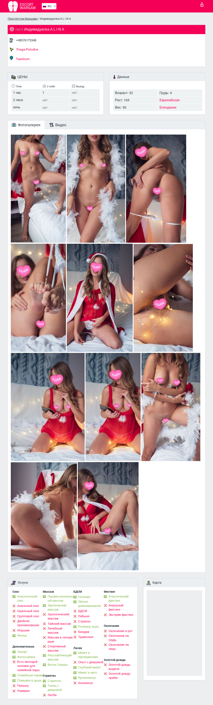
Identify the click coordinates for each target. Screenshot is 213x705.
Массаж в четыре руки (60, 639)
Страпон (84, 621)
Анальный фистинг (116, 607)
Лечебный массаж (55, 630)
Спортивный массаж (57, 648)
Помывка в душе (29, 680)
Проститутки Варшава (22, 18)
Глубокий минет (89, 667)
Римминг (23, 691)
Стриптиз (54, 681)
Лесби (52, 695)
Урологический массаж (58, 616)
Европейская (170, 100)
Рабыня (83, 616)
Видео (58, 125)
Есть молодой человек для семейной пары (28, 666)
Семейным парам (30, 675)
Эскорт (22, 652)
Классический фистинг (119, 598)
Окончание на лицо (119, 647)
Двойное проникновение (28, 623)
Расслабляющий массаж (60, 657)
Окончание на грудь (119, 638)
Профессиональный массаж (60, 598)
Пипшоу (23, 686)
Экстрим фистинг (121, 615)
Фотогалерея (26, 125)
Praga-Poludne (24, 49)
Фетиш (22, 635)
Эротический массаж (57, 607)
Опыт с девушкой (90, 662)
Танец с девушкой (55, 688)
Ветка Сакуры (58, 665)
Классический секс (27, 598)
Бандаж (83, 632)
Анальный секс (28, 606)
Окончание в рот (121, 631)
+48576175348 (26, 40)
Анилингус (85, 683)
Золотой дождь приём (119, 676)
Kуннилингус (87, 678)
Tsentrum (20, 58)
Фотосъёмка (26, 657)
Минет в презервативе (88, 655)
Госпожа (84, 597)
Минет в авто (87, 672)
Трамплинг (86, 637)
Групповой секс (28, 616)
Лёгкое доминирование (89, 604)
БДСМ (82, 611)
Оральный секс (28, 611)
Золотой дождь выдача (119, 667)
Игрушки (23, 630)
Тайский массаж (59, 624)
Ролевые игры (88, 626)
